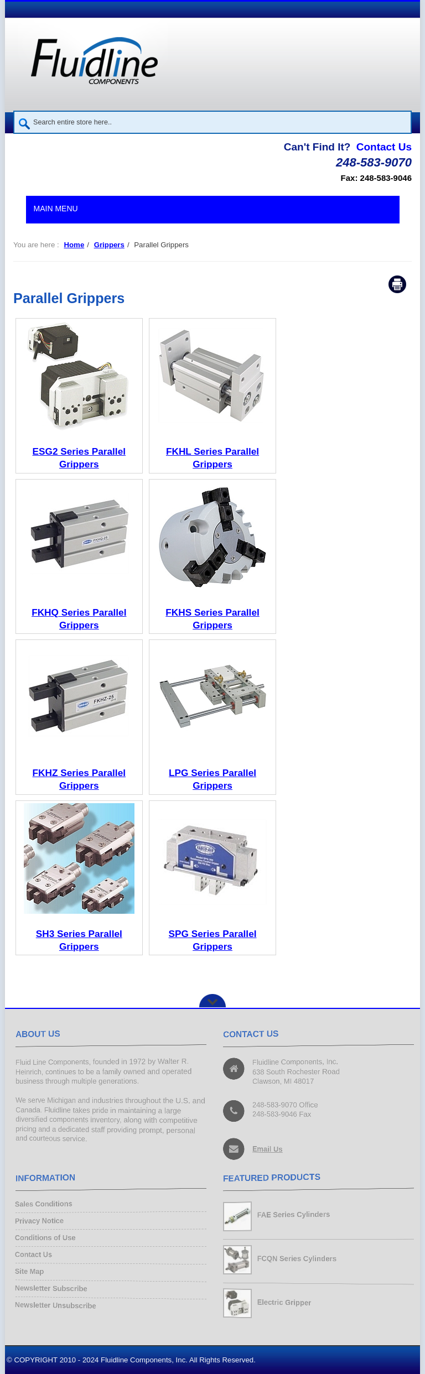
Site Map (30, 1271)
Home (74, 245)
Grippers (109, 245)
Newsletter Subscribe (52, 1288)
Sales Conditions (44, 1204)
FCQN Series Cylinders (297, 1259)
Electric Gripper (285, 1302)
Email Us (268, 1148)
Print (397, 284)
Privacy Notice (40, 1221)
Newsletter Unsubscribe (56, 1305)
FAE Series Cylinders (294, 1214)
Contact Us (384, 147)
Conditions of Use (46, 1238)
